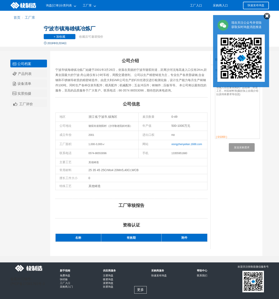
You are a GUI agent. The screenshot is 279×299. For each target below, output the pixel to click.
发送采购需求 (241, 147)
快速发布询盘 (256, 5)
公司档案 (21, 64)
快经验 (64, 279)
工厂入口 (196, 5)
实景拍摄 (21, 94)
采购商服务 (157, 270)
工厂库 (87, 5)
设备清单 (21, 84)
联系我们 (202, 275)
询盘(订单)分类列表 (59, 5)
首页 (17, 17)
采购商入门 (66, 286)
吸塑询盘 (108, 279)
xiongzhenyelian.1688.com (186, 144)
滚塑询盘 (108, 283)
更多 (140, 289)
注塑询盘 (108, 275)
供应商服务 (109, 270)
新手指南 (65, 270)
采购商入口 (220, 5)
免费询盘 (65, 275)
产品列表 (22, 73)
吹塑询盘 (108, 286)
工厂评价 (22, 103)
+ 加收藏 (59, 36)
